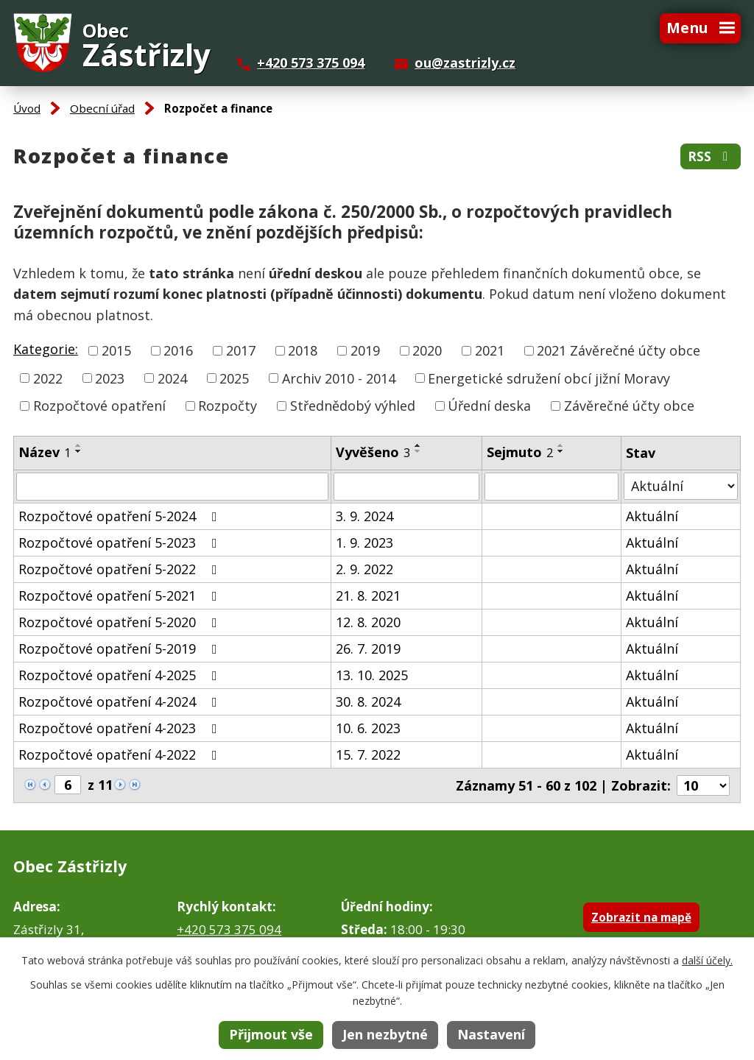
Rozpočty (227, 405)
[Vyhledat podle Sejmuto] (552, 487)
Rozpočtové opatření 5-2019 (120, 648)
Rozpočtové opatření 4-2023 (120, 728)
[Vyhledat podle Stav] (681, 486)
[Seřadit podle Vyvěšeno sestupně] (418, 451)
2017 (241, 350)
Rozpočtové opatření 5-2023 (120, 542)
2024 (172, 377)
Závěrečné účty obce (629, 405)
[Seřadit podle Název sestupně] (79, 451)
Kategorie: (45, 349)
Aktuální (652, 516)
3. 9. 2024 (364, 516)
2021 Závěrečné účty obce (618, 350)
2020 (427, 350)
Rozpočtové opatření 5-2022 (120, 569)
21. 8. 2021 (368, 595)
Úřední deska (489, 405)
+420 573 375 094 (310, 62)
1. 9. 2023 (364, 542)
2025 (234, 377)
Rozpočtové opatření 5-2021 (120, 595)
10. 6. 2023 (368, 728)
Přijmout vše (271, 1034)
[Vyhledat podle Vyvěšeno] (406, 487)
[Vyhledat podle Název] (172, 487)
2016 (178, 350)
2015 (116, 350)
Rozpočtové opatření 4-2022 (120, 754)
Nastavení (491, 1034)
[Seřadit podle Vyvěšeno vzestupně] (418, 445)
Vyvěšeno (373, 452)
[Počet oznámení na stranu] (703, 785)
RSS (710, 156)
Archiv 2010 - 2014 (338, 377)
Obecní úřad (102, 108)
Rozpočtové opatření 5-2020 (120, 622)
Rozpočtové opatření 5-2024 (120, 516)
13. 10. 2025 (372, 675)
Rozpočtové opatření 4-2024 (120, 701)
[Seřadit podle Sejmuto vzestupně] (561, 445)
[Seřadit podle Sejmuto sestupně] (561, 451)
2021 (489, 350)
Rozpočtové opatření (99, 405)
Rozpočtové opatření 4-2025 (120, 675)
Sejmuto (520, 452)
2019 (365, 350)
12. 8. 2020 (368, 622)
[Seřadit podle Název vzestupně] (79, 445)
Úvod (26, 108)
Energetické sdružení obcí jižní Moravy (549, 377)
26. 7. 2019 (368, 648)
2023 (109, 377)
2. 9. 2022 (364, 569)
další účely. (707, 960)
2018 (302, 350)
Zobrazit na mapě (641, 917)
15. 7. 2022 (368, 754)
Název (44, 452)
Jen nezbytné (385, 1034)
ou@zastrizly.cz (465, 62)
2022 (48, 377)
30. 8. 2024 (368, 701)
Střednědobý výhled (352, 405)
